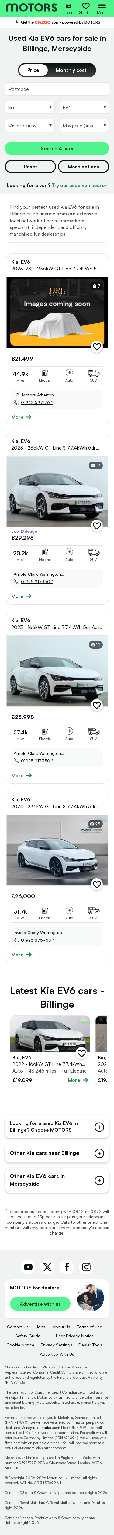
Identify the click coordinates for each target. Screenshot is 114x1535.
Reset (30, 167)
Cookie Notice (20, 1344)
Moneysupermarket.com (40, 1427)
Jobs (40, 1326)
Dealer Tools (90, 1344)
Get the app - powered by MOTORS (57, 22)
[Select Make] (30, 107)
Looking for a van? (57, 185)
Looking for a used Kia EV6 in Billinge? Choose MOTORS (57, 1126)
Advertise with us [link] (40, 1304)
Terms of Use (89, 1326)
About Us (61, 1326)
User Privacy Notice (75, 1335)
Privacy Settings (56, 1344)
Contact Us (18, 1326)
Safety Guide (27, 1335)
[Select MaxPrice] (84, 125)
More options (83, 167)
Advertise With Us (57, 1354)
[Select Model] (84, 107)
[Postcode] (57, 89)
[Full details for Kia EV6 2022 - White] (50, 1050)
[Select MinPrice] (30, 125)
